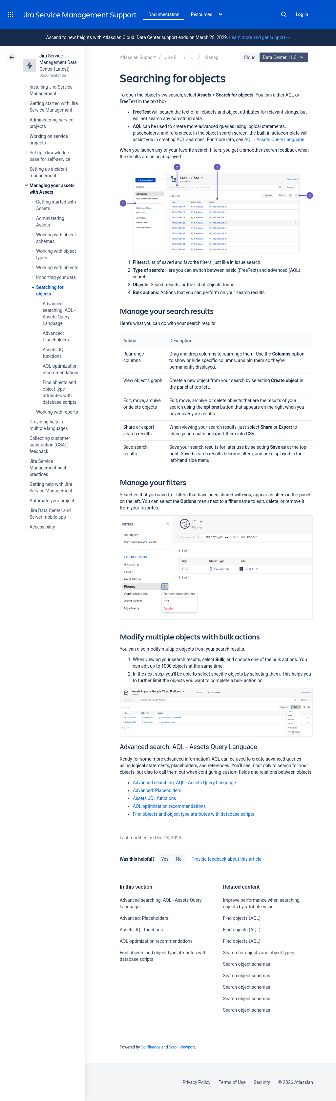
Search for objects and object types (258, 952)
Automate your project (52, 500)
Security (262, 1082)
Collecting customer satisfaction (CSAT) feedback (50, 445)
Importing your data (56, 277)
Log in (302, 14)
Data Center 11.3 (284, 57)
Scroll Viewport (182, 1047)
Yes (164, 859)
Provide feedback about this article (226, 859)
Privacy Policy (196, 1082)
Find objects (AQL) (242, 918)
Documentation (163, 14)
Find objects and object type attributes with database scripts (193, 814)
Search (284, 14)
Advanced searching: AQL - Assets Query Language (184, 782)
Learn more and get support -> (259, 37)
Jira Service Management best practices (48, 468)
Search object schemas (246, 964)
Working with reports (57, 412)
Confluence (150, 1047)
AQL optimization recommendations (169, 806)
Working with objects (57, 267)
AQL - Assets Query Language (274, 139)
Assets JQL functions (154, 798)
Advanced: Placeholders (157, 790)
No (179, 859)
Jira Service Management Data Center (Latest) (58, 62)
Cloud (250, 57)
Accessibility (42, 526)
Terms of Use (232, 1082)
